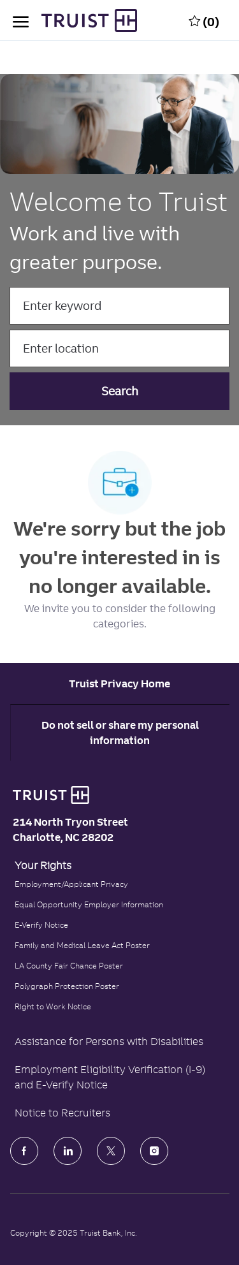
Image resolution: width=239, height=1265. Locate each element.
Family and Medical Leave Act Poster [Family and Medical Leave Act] (82, 945)
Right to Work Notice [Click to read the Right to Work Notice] (53, 1006)
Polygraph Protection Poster (67, 986)
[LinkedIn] (68, 1151)
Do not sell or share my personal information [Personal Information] (120, 733)
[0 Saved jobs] (204, 20)
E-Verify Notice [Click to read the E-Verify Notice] (41, 925)
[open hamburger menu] (21, 20)
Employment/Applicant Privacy (71, 884)
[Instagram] (154, 1151)
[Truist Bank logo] (48, 795)
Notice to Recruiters (62, 1112)
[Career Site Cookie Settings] (119, 683)
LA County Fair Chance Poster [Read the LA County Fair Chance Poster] (69, 965)
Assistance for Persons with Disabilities (109, 1041)
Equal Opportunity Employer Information (89, 904)
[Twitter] (111, 1151)
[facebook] (24, 1151)
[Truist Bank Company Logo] (76, 20)
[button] (120, 391)
